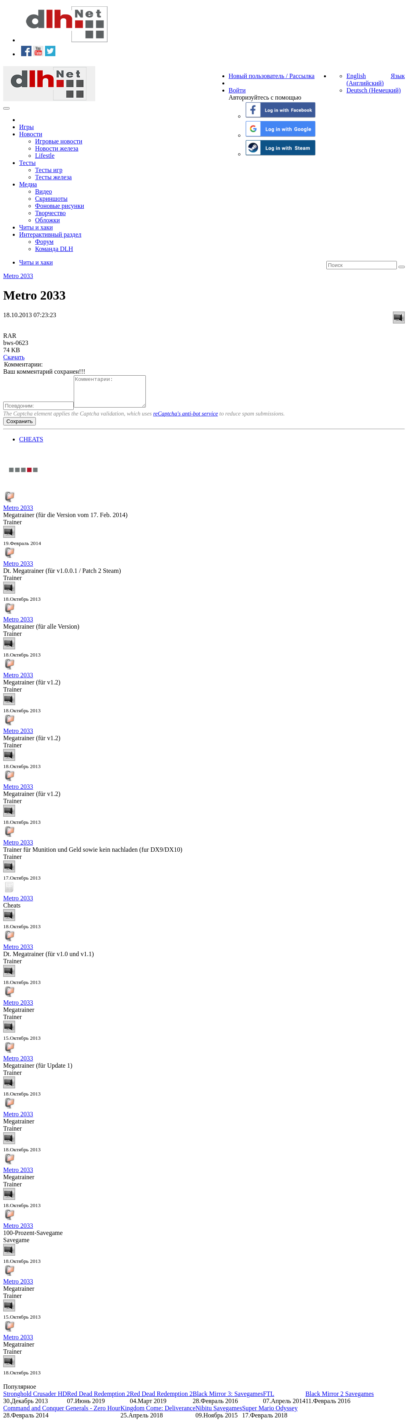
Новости (30, 134)
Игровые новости (58, 141)
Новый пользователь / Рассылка (272, 76)
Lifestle (45, 155)
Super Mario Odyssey (270, 1414)
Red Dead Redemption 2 (98, 1399)
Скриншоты (51, 198)
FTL (268, 1399)
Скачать (14, 357)
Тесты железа (53, 177)
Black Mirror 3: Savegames (227, 1399)
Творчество (50, 213)
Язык (397, 76)
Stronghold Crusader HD (35, 1399)
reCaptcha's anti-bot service (185, 419)
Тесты (27, 162)
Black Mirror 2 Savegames (339, 1399)
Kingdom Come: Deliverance (157, 1414)
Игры (26, 126)
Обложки (47, 220)
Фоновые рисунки (59, 205)
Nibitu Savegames (219, 1414)
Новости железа (56, 148)
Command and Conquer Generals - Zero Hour (61, 1414)
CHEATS (31, 445)
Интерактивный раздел (50, 234)
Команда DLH (54, 248)
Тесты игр (49, 170)
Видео (43, 191)
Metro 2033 (18, 275)
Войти (237, 90)
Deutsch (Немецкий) (373, 90)
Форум (44, 241)
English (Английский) (365, 79)
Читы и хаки (36, 227)
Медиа (28, 184)
